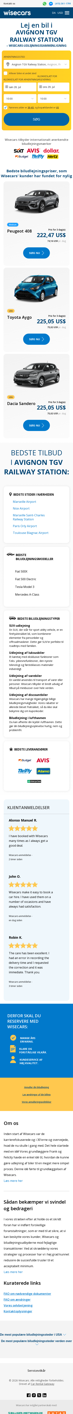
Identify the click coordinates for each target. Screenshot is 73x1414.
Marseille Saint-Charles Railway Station (29, 517)
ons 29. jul (49, 87)
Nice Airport (21, 508)
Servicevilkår (37, 1370)
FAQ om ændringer (17, 1300)
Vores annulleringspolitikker (36, 1101)
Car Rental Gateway (42, 1384)
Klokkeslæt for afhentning (21, 79)
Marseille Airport (24, 502)
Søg (36, 119)
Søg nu (36, 253)
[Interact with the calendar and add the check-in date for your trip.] (20, 87)
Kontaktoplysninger (18, 1311)
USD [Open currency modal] (60, 12)
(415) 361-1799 (63, 3)
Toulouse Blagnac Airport (30, 533)
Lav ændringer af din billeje (37, 1094)
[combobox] (6, 98)
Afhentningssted (14, 56)
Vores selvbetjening (18, 1305)
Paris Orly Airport (25, 526)
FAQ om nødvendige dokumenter (27, 1294)
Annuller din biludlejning (36, 1087)
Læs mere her (13, 1181)
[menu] (67, 13)
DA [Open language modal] (54, 12)
